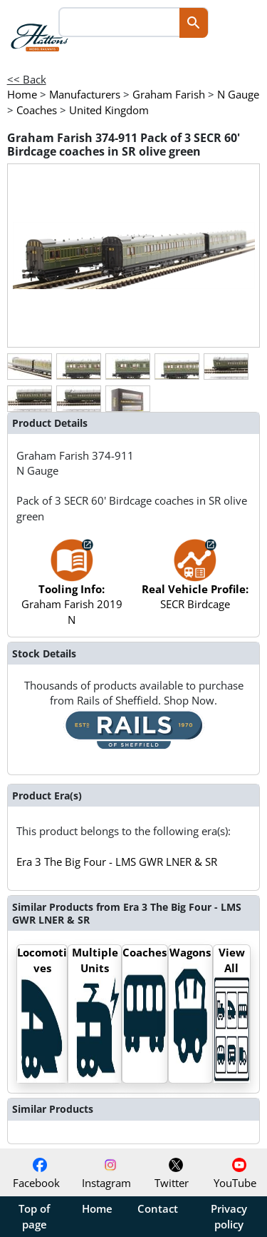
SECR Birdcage (195, 581)
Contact (157, 1208)
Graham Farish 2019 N (71, 589)
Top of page (34, 1216)
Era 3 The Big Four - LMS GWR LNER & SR (116, 861)
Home (97, 1208)
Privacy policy (229, 1216)
